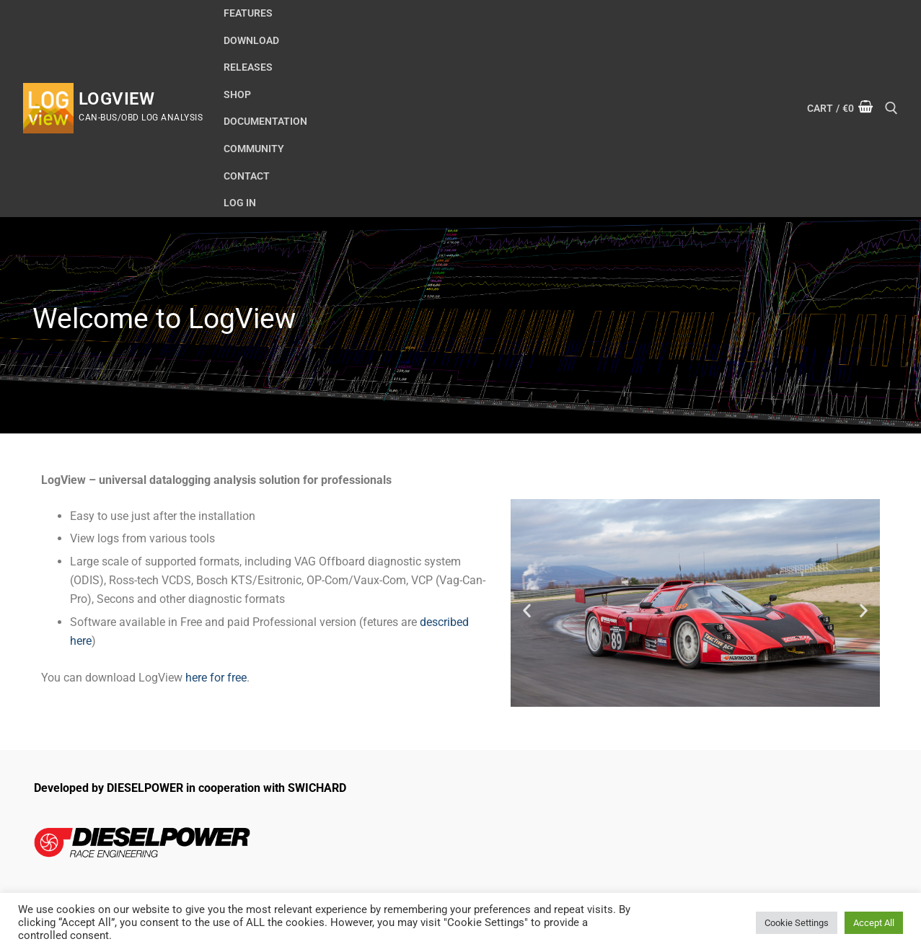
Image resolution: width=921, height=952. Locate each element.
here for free (216, 677)
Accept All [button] (873, 922)
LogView (117, 99)
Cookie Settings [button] (796, 922)
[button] (527, 610)
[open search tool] (891, 108)
